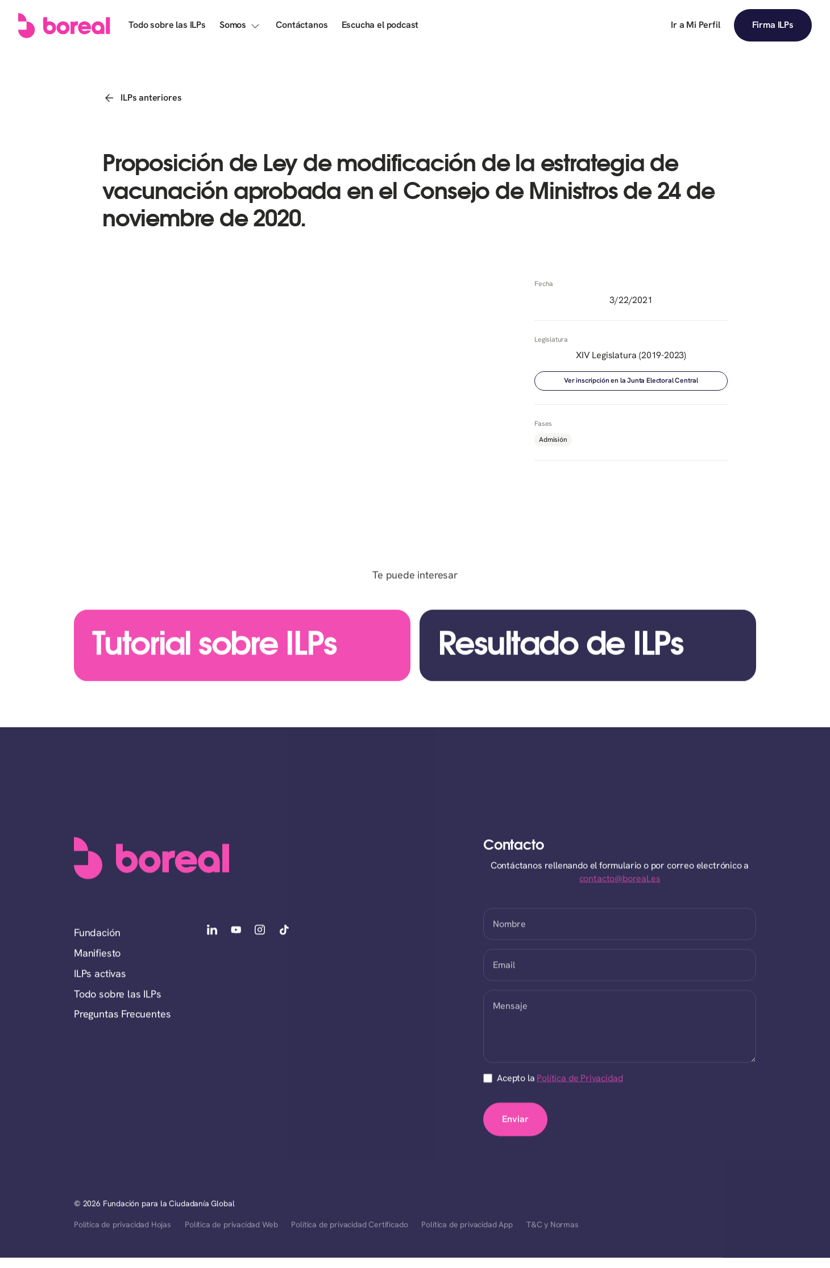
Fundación (97, 933)
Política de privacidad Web (231, 1225)
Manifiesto (97, 953)
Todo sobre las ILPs (117, 994)
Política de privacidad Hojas (122, 1225)
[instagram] (260, 931)
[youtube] (236, 931)
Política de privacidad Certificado (349, 1225)
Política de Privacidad (579, 1078)
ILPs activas (100, 973)
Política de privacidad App (466, 1225)
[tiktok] (284, 931)
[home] (64, 25)
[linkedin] (212, 931)
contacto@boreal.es (620, 879)
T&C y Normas (552, 1225)
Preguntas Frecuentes (122, 1014)
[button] (240, 25)
